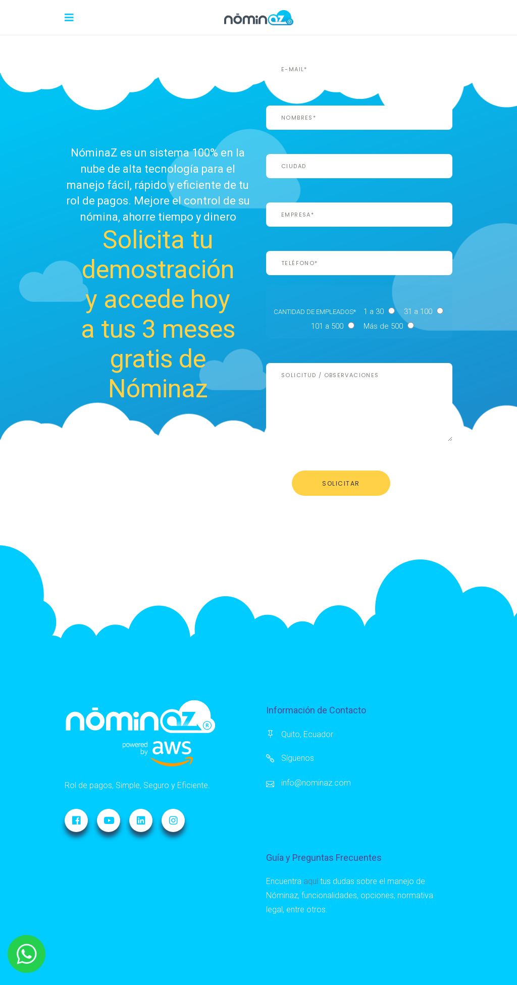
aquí (310, 881)
